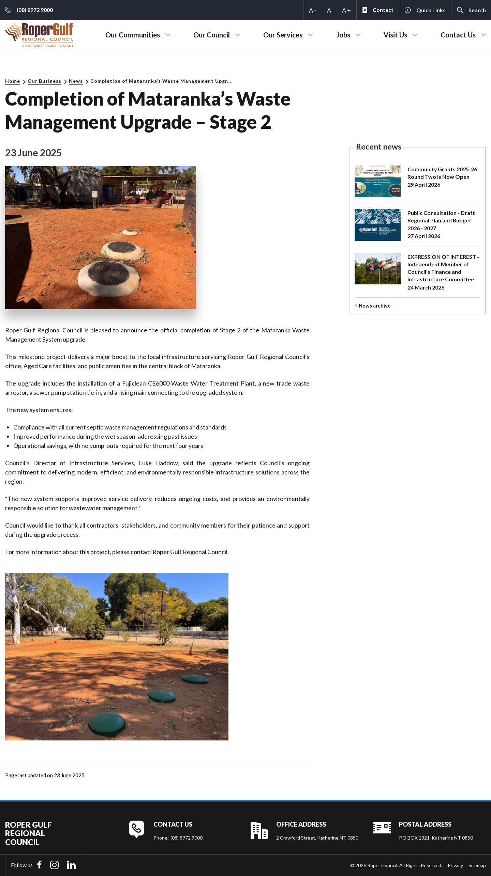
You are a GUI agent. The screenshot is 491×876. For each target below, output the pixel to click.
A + (346, 10)
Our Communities (132, 35)
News (76, 81)
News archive (375, 305)
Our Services (282, 35)
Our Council (211, 35)
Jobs (343, 35)
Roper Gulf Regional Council (28, 833)
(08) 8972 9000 (186, 838)
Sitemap (477, 865)
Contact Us (458, 35)
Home (12, 81)
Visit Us (395, 35)
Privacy (455, 865)
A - (312, 10)
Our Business (44, 81)
